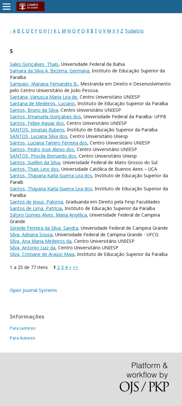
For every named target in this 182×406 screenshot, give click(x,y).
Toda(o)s (134, 31)
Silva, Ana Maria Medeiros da (40, 241)
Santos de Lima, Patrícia (36, 208)
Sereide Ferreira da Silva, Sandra (44, 228)
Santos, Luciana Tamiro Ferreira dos (48, 143)
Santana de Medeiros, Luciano (42, 103)
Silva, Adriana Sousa (31, 234)
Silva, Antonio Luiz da (32, 247)
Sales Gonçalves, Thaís (34, 64)
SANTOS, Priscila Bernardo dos (43, 156)
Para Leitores (23, 328)
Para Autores (22, 338)
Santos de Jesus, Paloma (36, 202)
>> (75, 267)
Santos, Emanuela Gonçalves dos (45, 116)
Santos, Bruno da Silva (34, 110)
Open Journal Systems (33, 290)
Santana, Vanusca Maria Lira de (43, 97)
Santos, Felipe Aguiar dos (37, 123)
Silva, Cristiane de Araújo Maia (42, 254)
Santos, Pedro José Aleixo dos (42, 149)
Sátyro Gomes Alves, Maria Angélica (48, 215)
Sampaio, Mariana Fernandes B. (44, 84)
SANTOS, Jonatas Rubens (37, 129)
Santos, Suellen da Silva (35, 162)
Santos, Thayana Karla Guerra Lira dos (51, 175)
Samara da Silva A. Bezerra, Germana (49, 71)
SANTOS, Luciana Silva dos (38, 136)
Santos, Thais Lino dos (34, 169)
